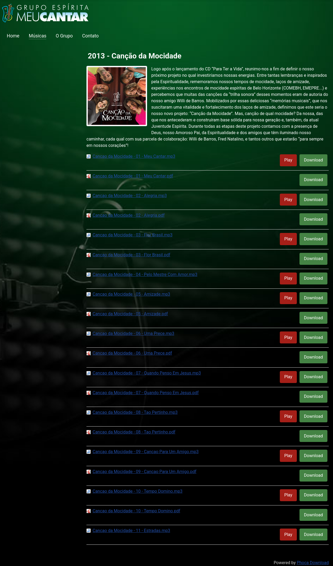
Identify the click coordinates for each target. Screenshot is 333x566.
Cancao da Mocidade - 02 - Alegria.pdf (129, 215)
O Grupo (64, 36)
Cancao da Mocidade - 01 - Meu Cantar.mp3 (134, 156)
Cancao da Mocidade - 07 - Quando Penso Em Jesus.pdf (146, 392)
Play (288, 160)
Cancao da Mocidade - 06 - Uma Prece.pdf (132, 353)
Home (13, 36)
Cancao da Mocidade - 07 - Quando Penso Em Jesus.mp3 (147, 373)
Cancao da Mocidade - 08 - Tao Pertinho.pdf (134, 432)
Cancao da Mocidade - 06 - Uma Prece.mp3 (133, 333)
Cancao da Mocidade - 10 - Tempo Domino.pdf (136, 510)
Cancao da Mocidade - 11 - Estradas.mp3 (131, 530)
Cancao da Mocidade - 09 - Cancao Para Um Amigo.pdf (144, 471)
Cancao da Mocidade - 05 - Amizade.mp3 (131, 294)
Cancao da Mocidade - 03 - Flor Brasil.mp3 (132, 234)
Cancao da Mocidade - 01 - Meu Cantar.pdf (133, 175)
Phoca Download (313, 562)
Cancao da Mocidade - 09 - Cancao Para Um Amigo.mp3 (146, 451)
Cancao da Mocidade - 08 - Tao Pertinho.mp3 (135, 412)
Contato (90, 36)
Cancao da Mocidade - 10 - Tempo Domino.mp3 (137, 491)
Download (313, 160)
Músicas (37, 36)
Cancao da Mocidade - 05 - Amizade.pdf (130, 313)
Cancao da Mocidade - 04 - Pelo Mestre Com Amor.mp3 (145, 274)
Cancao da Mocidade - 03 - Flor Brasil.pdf (131, 254)
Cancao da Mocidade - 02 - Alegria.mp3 (130, 195)
